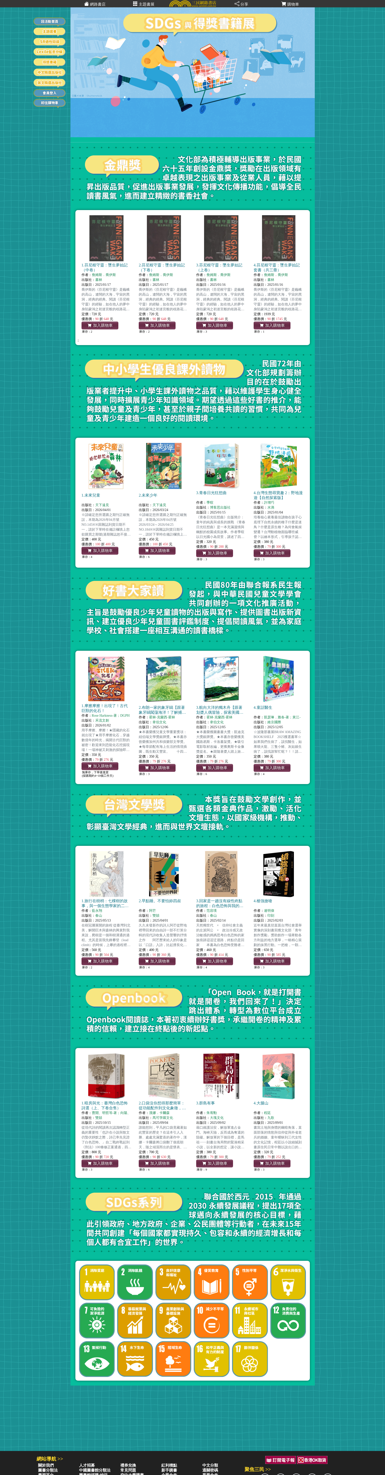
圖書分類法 (48, 1470)
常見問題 (128, 1470)
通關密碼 (210, 1470)
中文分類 (210, 1465)
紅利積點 (169, 1465)
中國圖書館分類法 (94, 1470)
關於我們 (46, 1465)
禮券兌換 (128, 1465)
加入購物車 (100, 325)
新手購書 (169, 1470)
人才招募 (87, 1465)
